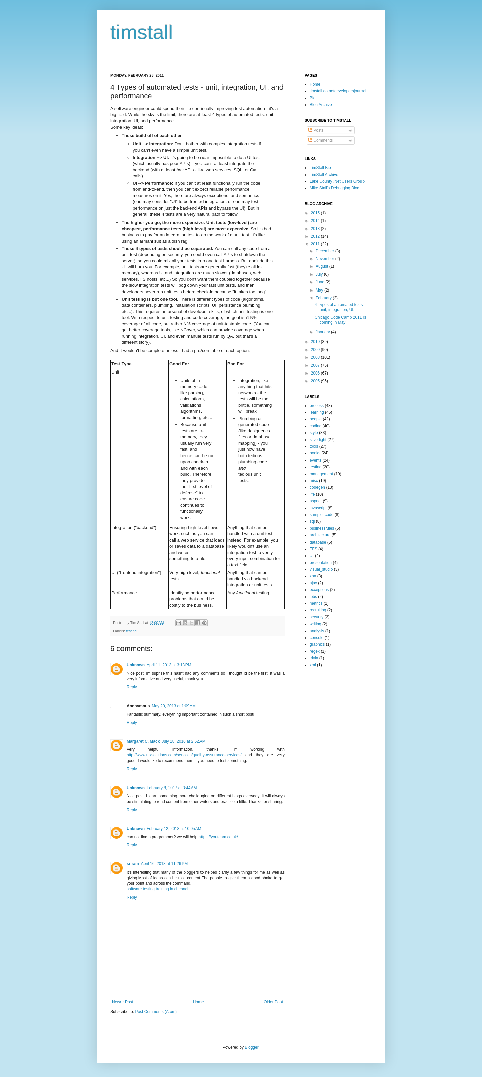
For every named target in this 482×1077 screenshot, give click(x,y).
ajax (313, 583)
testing (131, 631)
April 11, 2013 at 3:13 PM (169, 665)
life (312, 494)
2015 (316, 213)
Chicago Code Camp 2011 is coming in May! (340, 319)
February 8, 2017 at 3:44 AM (172, 787)
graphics (317, 644)
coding (315, 426)
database (318, 542)
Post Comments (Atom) (156, 1011)
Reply (132, 687)
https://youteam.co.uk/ (218, 837)
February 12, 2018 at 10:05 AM (174, 828)
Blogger (251, 1047)
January (323, 332)
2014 (316, 220)
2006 (316, 373)
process (317, 405)
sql (312, 521)
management (321, 474)
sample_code (321, 514)
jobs (313, 596)
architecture (320, 535)
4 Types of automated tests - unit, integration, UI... (340, 307)
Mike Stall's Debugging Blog (334, 188)
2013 (316, 228)
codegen (317, 487)
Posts (315, 130)
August (322, 266)
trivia (314, 658)
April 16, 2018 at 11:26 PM (164, 863)
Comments (320, 140)
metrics (316, 603)
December (325, 251)
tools (314, 446)
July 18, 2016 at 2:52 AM (183, 741)
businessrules (322, 528)
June (320, 282)
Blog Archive (321, 104)
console (316, 637)
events (315, 460)
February (324, 298)
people (316, 419)
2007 (316, 365)
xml (313, 665)
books (315, 453)
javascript (318, 508)
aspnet (316, 501)
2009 (316, 349)
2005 (316, 381)
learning (317, 412)
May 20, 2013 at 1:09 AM (174, 705)
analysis (317, 631)
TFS (313, 549)
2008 (316, 357)
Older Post (273, 1002)
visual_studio (321, 569)
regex (315, 651)
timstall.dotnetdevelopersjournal (338, 91)
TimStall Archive (324, 174)
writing (315, 624)
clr (312, 555)
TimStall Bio (320, 167)
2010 (316, 341)
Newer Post (122, 1002)
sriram (133, 863)
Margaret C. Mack (143, 741)
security (316, 617)
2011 (316, 244)
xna (313, 576)
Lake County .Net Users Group (337, 181)
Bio (312, 98)
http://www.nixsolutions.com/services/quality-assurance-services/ (184, 755)
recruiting (318, 610)
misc (314, 480)
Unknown (136, 665)
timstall (141, 32)
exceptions (319, 589)
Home (198, 1002)
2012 (316, 236)
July (320, 274)
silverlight (318, 439)
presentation (321, 562)
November (325, 258)
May (320, 290)
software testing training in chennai (157, 889)
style (314, 432)
